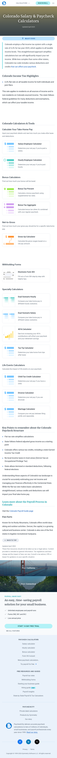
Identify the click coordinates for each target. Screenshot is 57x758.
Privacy (25, 749)
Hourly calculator (28, 648)
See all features (13, 631)
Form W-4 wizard (28, 656)
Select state (28, 38)
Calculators (22, 3)
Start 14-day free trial (28, 626)
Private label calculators (29, 711)
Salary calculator (28, 644)
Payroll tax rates (28, 676)
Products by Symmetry (28, 715)
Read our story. (32, 732)
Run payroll (43, 3)
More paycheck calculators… (28, 660)
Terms (32, 749)
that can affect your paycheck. (23, 67)
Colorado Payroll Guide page (21, 511)
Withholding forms (29, 680)
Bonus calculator (28, 652)
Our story (28, 719)
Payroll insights (28, 692)
